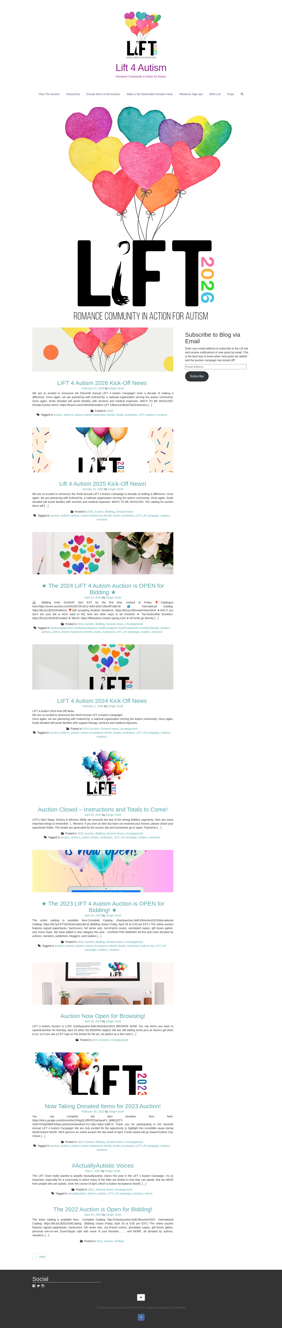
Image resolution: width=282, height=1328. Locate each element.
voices (149, 1193)
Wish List (215, 94)
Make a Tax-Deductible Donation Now (150, 94)
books (120, 414)
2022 (91, 1189)
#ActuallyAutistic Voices (103, 1165)
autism (78, 414)
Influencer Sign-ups (191, 94)
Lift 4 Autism (141, 67)
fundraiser (131, 414)
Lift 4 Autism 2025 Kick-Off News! (102, 483)
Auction (99, 511)
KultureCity (73, 94)
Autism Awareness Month (99, 414)
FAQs (230, 94)
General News (124, 511)
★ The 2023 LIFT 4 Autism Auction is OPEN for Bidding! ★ (102, 906)
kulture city (147, 945)
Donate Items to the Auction (103, 94)
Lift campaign (150, 515)
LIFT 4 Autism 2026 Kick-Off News (102, 383)
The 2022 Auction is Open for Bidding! (102, 1209)
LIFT (141, 414)
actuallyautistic (77, 1193)
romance (161, 414)
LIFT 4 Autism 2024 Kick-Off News (102, 701)
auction (57, 414)
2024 (80, 624)
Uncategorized (134, 624)
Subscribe (197, 376)
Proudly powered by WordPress (116, 1307)
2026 (110, 410)
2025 (90, 511)
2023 (80, 833)
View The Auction (49, 94)
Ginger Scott (116, 388)
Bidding (109, 511)
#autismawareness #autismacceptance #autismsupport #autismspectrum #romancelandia (104, 627)
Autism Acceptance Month (96, 732)
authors (68, 414)
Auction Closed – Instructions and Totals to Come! (103, 809)
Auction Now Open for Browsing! (102, 1016)
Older (40, 1256)
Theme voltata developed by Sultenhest (161, 1307)
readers (150, 414)
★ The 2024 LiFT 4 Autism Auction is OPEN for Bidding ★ (103, 588)
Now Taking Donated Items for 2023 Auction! (103, 1106)
